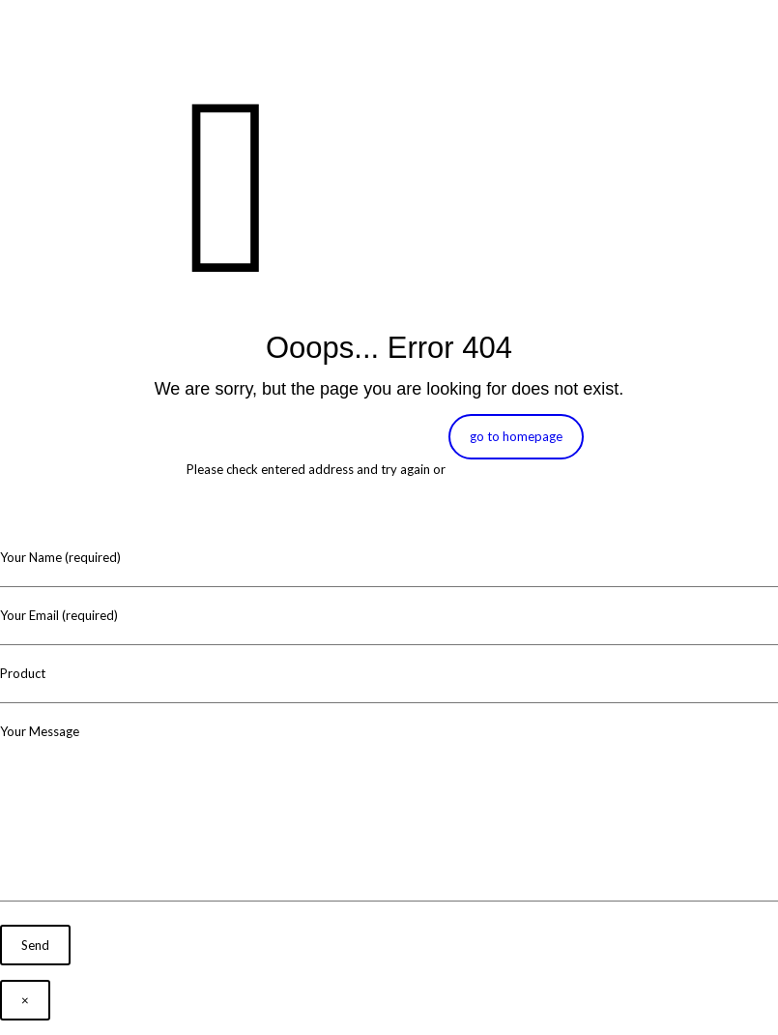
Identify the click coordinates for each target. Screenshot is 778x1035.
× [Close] (25, 1000)
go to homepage (516, 436)
